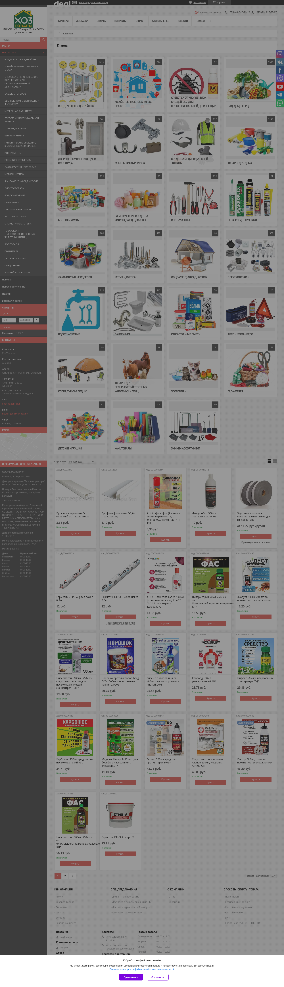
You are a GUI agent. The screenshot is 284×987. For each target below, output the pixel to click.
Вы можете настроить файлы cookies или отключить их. (140, 969)
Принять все (131, 977)
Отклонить (157, 977)
